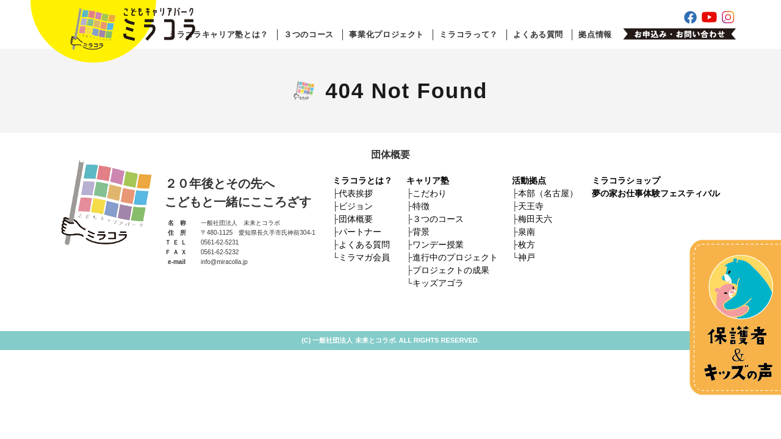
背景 (421, 232)
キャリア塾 (427, 180)
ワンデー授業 (438, 244)
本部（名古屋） (548, 193)
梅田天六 (535, 219)
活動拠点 (529, 180)
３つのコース (309, 34)
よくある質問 (538, 34)
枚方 (526, 244)
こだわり (429, 193)
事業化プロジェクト (386, 34)
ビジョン (356, 206)
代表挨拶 (356, 193)
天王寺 (531, 206)
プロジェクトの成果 (450, 270)
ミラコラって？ (468, 34)
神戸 (526, 257)
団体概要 (356, 219)
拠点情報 (595, 34)
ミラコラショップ (626, 180)
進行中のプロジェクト (455, 257)
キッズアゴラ (438, 283)
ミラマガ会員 (364, 257)
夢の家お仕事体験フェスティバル (656, 193)
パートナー (360, 232)
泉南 (526, 232)
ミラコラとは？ (362, 180)
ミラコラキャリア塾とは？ (218, 34)
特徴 (421, 206)
